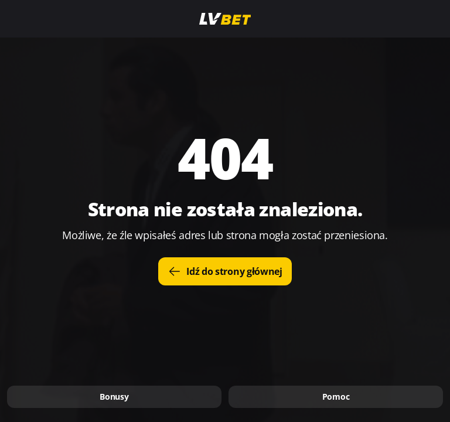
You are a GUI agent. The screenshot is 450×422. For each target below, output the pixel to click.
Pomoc (336, 396)
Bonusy (114, 396)
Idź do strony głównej (225, 271)
